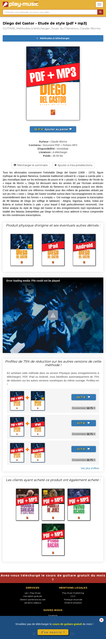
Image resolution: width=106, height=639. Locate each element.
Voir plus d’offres (90, 468)
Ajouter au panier (53, 129)
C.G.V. (73, 596)
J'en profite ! (53, 632)
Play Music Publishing (73, 593)
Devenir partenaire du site (32, 599)
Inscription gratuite (32, 596)
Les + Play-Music (33, 593)
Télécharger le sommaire (31, 165)
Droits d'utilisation (73, 603)
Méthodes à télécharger (53, 38)
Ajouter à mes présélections (73, 165)
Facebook (53, 615)
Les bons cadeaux (32, 603)
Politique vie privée (73, 599)
